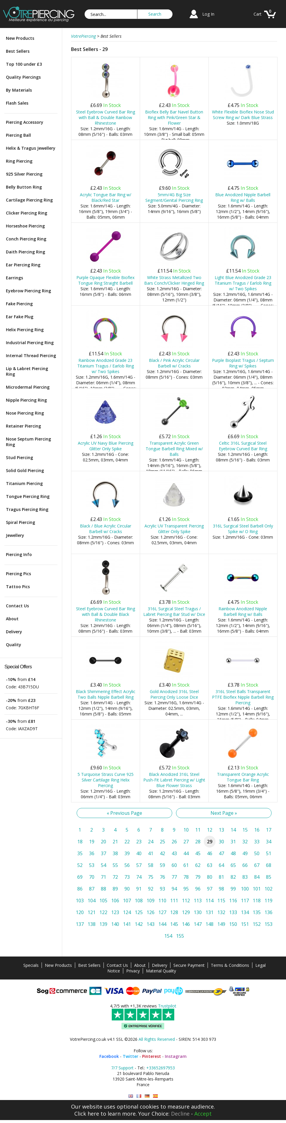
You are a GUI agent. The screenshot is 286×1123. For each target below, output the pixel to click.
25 (162, 841)
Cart (258, 14)
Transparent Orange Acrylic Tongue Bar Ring (243, 777)
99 (233, 888)
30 (221, 841)
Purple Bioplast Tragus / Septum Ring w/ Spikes (243, 363)
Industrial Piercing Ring (30, 342)
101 (257, 888)
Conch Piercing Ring (26, 239)
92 (150, 888)
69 (80, 877)
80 (209, 877)
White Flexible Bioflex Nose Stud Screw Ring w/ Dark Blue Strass (243, 114)
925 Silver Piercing (24, 174)
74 (139, 877)
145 (174, 924)
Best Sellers (17, 51)
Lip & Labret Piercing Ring (27, 371)
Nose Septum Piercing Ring (28, 441)
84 (256, 877)
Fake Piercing (19, 303)
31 (233, 841)
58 (150, 865)
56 (127, 865)
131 (209, 912)
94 (174, 888)
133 (233, 912)
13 (221, 830)
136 (268, 912)
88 (103, 888)
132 (221, 912)
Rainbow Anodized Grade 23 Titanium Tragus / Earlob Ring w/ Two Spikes (105, 365)
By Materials (19, 90)
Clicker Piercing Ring (26, 213)
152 (257, 924)
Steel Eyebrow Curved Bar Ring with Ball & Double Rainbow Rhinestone (105, 117)
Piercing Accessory (24, 122)
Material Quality (161, 971)
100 (245, 888)
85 (268, 877)
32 (245, 841)
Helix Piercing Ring (25, 329)
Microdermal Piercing (28, 387)
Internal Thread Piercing (31, 355)
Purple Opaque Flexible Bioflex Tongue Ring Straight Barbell (105, 280)
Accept (203, 1113)
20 (103, 841)
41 (150, 853)
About (12, 618)
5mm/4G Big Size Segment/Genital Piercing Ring (174, 197)
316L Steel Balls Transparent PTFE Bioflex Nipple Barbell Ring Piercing (243, 697)
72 (115, 877)
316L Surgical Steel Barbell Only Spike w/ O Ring (243, 528)
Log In (208, 14)
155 (180, 936)
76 (162, 877)
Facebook (109, 1056)
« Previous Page (124, 813)
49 (245, 853)
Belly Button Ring (24, 187)
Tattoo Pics (18, 586)
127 (162, 912)
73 (127, 877)
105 (103, 900)
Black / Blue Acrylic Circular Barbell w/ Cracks (105, 528)
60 (174, 865)
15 (245, 830)
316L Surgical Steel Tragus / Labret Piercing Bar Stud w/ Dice (174, 611)
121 (92, 912)
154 (168, 936)
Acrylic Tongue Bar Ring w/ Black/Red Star (105, 197)
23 (139, 841)
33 (256, 841)
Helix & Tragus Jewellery (30, 148)
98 (221, 888)
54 (103, 865)
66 (245, 865)
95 (186, 888)
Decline (180, 1113)
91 (139, 888)
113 (198, 900)
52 (80, 865)
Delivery (14, 631)
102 (268, 888)
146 (186, 924)
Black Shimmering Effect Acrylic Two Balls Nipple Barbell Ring (105, 694)
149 (221, 924)
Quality (13, 644)
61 (186, 865)
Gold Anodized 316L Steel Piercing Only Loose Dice (174, 694)
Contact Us (17, 606)
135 (257, 912)
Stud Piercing (19, 457)
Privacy (133, 971)
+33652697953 (160, 1068)
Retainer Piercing (23, 426)
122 (103, 912)
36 (91, 853)
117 (245, 900)
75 (150, 877)
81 (221, 877)
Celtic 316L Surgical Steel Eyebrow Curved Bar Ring (243, 445)
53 (91, 865)
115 (221, 900)
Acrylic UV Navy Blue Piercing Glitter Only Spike (105, 445)
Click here (86, 1113)
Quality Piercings (23, 77)
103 (80, 900)
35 (80, 853)
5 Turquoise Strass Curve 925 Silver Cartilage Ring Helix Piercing (106, 779)
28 (197, 841)
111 (174, 900)
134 (245, 912)
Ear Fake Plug (19, 316)
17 (268, 830)
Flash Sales (17, 103)
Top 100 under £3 (24, 64)
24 (150, 841)
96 (197, 888)
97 (209, 888)
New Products (20, 38)
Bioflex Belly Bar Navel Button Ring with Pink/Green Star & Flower (174, 117)
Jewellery (15, 535)
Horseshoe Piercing (25, 226)
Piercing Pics (18, 573)
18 (80, 841)
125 (139, 912)
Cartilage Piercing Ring (29, 200)
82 (233, 877)
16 (256, 830)
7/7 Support (122, 1068)
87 (91, 888)
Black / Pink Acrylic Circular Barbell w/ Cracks (174, 363)
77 (174, 877)
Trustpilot (167, 1006)
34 (268, 841)
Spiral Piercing (20, 522)
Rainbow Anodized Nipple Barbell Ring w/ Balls (242, 611)
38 (115, 853)
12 (209, 830)
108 (139, 900)
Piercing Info (19, 554)
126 (150, 912)
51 (268, 853)
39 (127, 853)
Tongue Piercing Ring (28, 496)
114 (209, 900)
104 (92, 900)
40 (139, 853)
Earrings (14, 278)
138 (92, 924)
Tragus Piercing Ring (27, 509)
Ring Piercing (19, 161)
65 (233, 865)
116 (233, 900)
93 (162, 888)
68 (268, 865)
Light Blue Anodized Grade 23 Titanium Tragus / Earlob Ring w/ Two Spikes (243, 283)
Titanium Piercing (24, 483)
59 (162, 865)
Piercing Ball (18, 135)
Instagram (176, 1056)
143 (150, 924)
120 (80, 912)
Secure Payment (189, 965)
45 (197, 853)
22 (127, 841)
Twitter (130, 1056)
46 (209, 853)
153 (268, 924)
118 (257, 900)
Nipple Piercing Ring (26, 400)
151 (245, 924)
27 (186, 841)
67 (256, 865)
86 (80, 888)
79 (197, 877)
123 (115, 912)
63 (209, 865)
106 (115, 900)
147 (198, 924)
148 (209, 924)
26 (174, 841)
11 (197, 830)
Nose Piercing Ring (25, 413)
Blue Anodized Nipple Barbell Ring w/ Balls (242, 197)
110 (162, 900)
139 (103, 924)
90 (127, 888)
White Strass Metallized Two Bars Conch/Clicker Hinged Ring (174, 280)
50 (256, 853)
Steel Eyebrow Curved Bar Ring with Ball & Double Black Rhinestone (105, 614)
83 (245, 877)
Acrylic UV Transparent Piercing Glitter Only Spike (174, 528)
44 (186, 853)
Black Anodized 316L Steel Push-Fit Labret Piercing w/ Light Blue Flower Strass (174, 779)
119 (268, 900)
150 (233, 924)
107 (127, 900)
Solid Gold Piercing (25, 470)
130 (198, 912)
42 (162, 853)
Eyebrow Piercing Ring (28, 290)
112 (186, 900)
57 (139, 865)
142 (139, 924)
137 (80, 924)
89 (115, 888)
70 (91, 877)
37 (103, 853)
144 (162, 924)
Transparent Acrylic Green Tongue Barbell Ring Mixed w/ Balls (174, 448)
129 (186, 912)
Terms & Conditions (230, 965)
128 (174, 912)
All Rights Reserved (157, 1039)
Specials (31, 965)
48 (233, 853)
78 (186, 877)
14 (233, 830)
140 (115, 924)
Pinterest (151, 1056)
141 (127, 924)
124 (127, 912)
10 (186, 830)
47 (221, 853)
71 (103, 877)
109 (150, 900)
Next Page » (224, 813)
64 (221, 865)
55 (115, 865)
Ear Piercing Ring (23, 265)
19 (91, 841)
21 (115, 841)
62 (197, 865)
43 (174, 853)
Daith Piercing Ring (25, 252)
